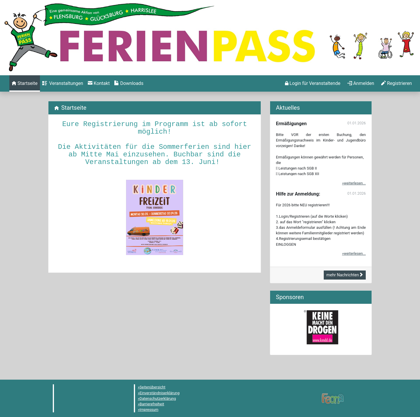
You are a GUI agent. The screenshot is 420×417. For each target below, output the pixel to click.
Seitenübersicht (153, 387)
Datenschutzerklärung (158, 398)
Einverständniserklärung (160, 393)
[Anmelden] (313, 83)
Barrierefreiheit (152, 404)
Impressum (149, 409)
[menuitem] (24, 83)
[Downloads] (129, 83)
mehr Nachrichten (344, 275)
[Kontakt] (98, 83)
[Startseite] (24, 83)
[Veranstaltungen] (62, 83)
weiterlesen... (355, 183)
